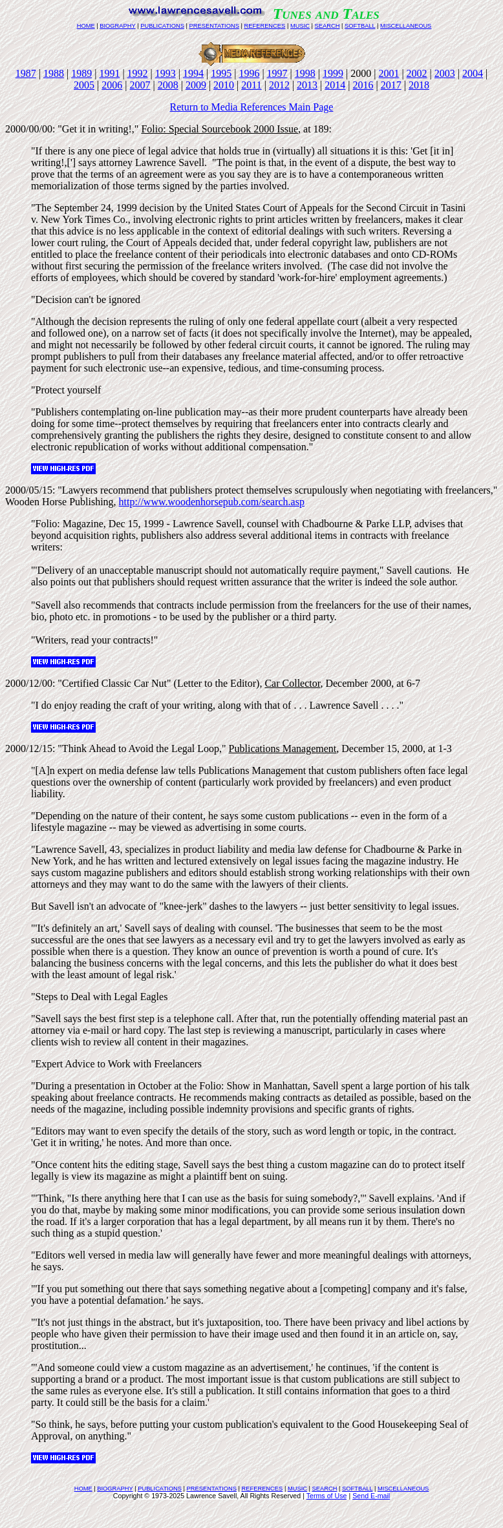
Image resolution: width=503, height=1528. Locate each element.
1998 (305, 73)
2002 (417, 73)
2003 (444, 73)
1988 (53, 73)
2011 (251, 84)
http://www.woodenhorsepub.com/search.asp (212, 501)
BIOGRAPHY (117, 26)
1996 (249, 73)
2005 (84, 84)
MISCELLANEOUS (405, 26)
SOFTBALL (360, 26)
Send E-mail (371, 1496)
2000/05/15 (28, 490)
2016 (363, 84)
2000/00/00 (28, 128)
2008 (168, 84)
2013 (307, 84)
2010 (223, 84)
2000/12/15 (28, 748)
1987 (26, 73)
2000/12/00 (28, 683)
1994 (193, 73)
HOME (86, 26)
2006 (112, 84)
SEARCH (327, 26)
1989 (81, 73)
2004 (472, 73)
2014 (335, 84)
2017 (391, 84)
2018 (419, 84)
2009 (196, 84)
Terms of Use (326, 1496)
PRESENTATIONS (214, 26)
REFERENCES (265, 26)
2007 (139, 84)
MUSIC (300, 26)
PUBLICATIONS (162, 26)
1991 (109, 73)
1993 (165, 73)
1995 (221, 73)
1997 (277, 73)
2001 (388, 73)
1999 (333, 73)
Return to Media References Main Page (252, 106)
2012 (279, 84)
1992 (137, 73)
